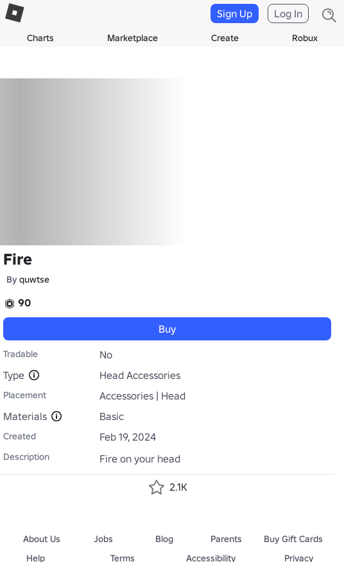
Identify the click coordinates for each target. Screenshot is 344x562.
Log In (288, 13)
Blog (164, 539)
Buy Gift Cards (293, 539)
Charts (40, 38)
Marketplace (132, 38)
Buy (167, 328)
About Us (41, 539)
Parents (226, 539)
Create (225, 38)
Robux (305, 38)
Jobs (103, 539)
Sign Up (234, 13)
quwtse (34, 279)
